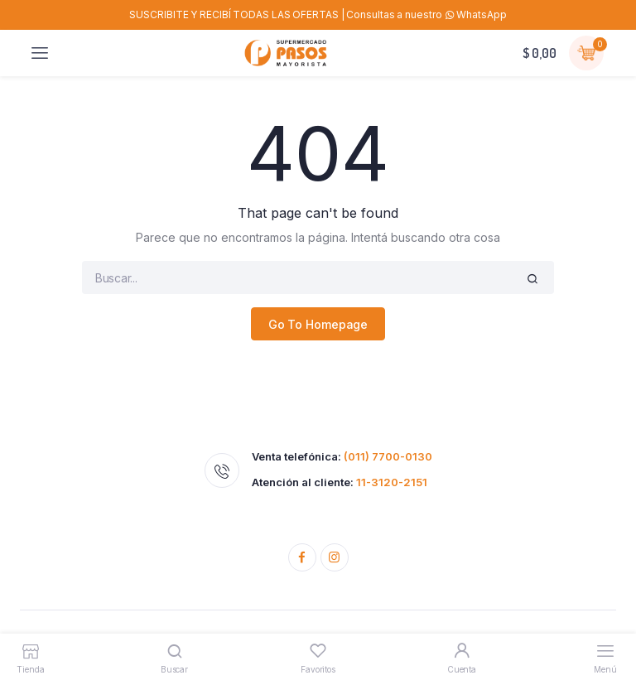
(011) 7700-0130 (388, 456)
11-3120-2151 (391, 482)
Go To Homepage (318, 324)
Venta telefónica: (342, 457)
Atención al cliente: (339, 482)
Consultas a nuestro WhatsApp (426, 14)
